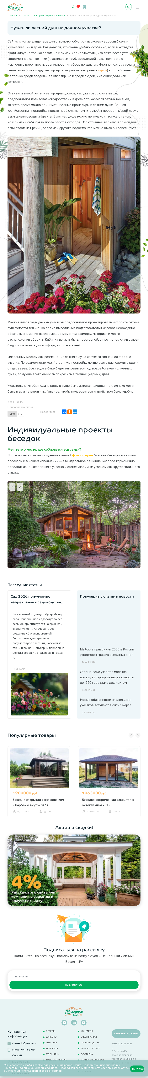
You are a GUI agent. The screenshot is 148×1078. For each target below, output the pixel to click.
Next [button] (137, 735)
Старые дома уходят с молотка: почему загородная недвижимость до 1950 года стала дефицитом (107, 677)
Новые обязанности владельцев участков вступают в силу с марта (105, 702)
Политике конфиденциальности (38, 1067)
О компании (89, 1036)
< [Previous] (12, 487)
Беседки (51, 1031)
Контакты (87, 1031)
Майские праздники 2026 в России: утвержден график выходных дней (107, 652)
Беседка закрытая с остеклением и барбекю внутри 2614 (38, 802)
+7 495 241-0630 (128, 7)
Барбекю (51, 1036)
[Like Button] (12, 414)
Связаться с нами (126, 1033)
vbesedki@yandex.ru (24, 1043)
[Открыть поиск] (73, 7)
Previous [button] (131, 735)
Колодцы (52, 1048)
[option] (39, 781)
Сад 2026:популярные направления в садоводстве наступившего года (36, 599)
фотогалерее (82, 455)
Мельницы (52, 1054)
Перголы (51, 1042)
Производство (90, 1042)
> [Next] (20, 487)
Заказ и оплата (90, 1048)
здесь (102, 70)
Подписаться (74, 985)
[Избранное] (78, 7)
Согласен (138, 1069)
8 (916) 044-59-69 (23, 1049)
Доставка (87, 1054)
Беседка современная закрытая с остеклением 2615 (108, 802)
